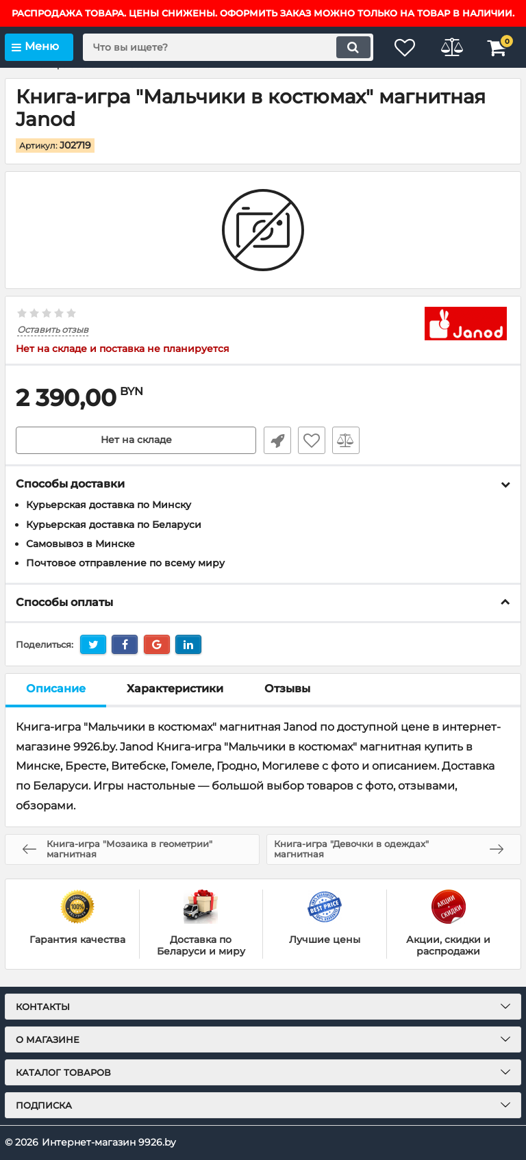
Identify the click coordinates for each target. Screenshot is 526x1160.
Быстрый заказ (276, 440)
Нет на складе (136, 440)
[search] (225, 47)
